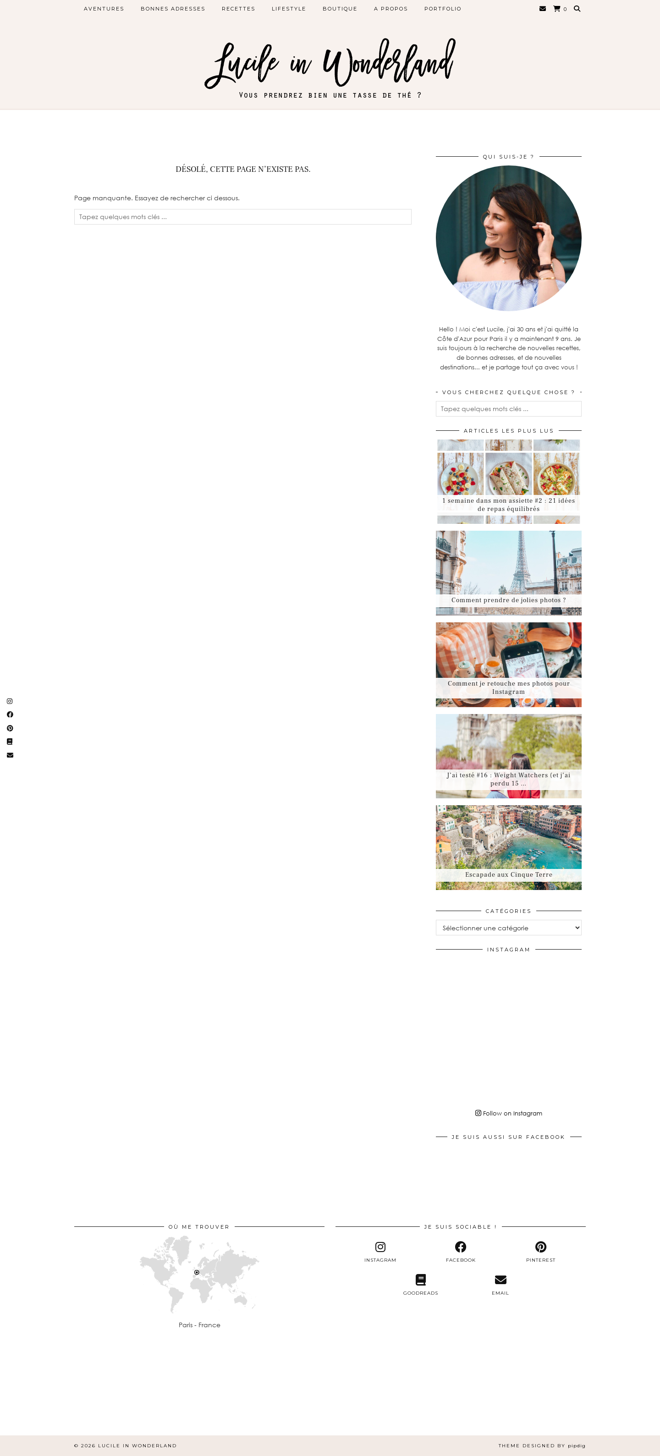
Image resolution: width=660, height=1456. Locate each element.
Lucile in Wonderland (137, 1446)
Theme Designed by (542, 1446)
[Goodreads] (420, 1285)
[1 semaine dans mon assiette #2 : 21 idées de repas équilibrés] (509, 482)
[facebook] (461, 1252)
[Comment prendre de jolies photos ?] (509, 573)
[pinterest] (540, 1252)
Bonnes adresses (173, 8)
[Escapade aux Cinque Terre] (509, 847)
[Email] (543, 8)
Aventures (104, 8)
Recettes (238, 8)
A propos (391, 8)
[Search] (577, 8)
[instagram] (381, 1252)
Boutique (340, 8)
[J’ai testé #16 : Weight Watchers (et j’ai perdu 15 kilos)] (509, 756)
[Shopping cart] (560, 9)
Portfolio (443, 8)
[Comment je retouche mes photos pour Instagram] (509, 664)
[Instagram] (460, 982)
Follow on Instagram (508, 1113)
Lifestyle (289, 8)
